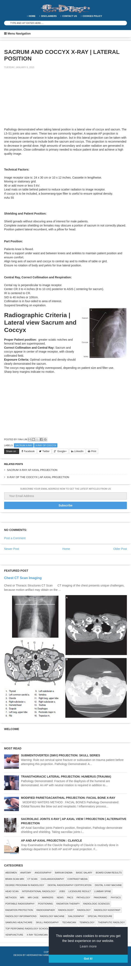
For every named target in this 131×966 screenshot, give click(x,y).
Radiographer (45, 910)
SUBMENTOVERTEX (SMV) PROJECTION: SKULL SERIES (60, 755)
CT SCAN (32, 879)
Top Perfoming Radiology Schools (27, 928)
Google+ (62, 451)
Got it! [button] (88, 958)
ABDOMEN (11, 872)
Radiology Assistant (107, 910)
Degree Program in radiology (24, 885)
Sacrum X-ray (23, 445)
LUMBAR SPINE (102, 891)
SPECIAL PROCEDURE (100, 916)
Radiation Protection (19, 910)
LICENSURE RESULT (79, 891)
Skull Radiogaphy (47, 922)
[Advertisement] (35, 101)
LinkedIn (78, 451)
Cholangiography (52, 879)
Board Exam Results (109, 872)
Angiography (43, 872)
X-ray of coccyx (45, 445)
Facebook (29, 451)
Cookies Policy (92, 16)
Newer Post (11, 548)
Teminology (87, 922)
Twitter (46, 451)
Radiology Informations (21, 916)
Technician (69, 922)
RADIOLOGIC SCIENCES (96, 903)
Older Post (120, 548)
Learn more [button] (88, 946)
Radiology (83, 910)
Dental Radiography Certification (70, 885)
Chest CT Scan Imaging (23, 578)
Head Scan (12, 891)
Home (32, 16)
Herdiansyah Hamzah (39, 955)
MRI (22, 897)
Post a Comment (15, 538)
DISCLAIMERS (49, 16)
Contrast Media (77, 879)
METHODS (11, 897)
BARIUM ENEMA (64, 872)
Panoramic (100, 897)
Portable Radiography (20, 903)
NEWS (60, 897)
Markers (47, 897)
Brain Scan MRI (14, 879)
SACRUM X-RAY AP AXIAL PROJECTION (32, 469)
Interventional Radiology (39, 891)
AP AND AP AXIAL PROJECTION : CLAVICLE (51, 840)
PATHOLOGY (83, 897)
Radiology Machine (52, 916)
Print (93, 451)
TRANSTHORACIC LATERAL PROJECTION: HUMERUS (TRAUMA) (66, 776)
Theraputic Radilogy (111, 922)
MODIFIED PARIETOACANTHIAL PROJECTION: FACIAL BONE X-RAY (68, 797)
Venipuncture (14, 934)
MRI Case (33, 897)
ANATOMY (25, 872)
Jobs (62, 891)
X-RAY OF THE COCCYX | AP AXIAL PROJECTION (38, 477)
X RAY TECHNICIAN (37, 934)
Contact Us (69, 16)
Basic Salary (84, 872)
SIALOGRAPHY (76, 916)
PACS (70, 897)
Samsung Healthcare (18, 922)
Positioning (45, 903)
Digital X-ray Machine (108, 885)
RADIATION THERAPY (68, 903)
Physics (116, 897)
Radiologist (66, 910)
